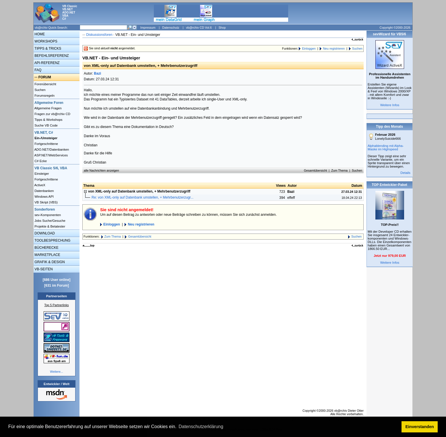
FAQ (37, 70)
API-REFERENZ (47, 63)
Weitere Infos (390, 105)
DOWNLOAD (44, 233)
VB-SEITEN (43, 269)
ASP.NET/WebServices (51, 155)
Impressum (148, 27)
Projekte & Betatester (49, 226)
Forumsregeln (44, 95)
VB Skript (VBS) (46, 202)
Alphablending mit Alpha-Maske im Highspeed (386, 147)
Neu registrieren (334, 48)
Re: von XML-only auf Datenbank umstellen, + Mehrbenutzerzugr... (142, 197)
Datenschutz (170, 27)
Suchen (40, 90)
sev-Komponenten (47, 215)
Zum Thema (339, 170)
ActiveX (39, 185)
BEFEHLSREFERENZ (51, 56)
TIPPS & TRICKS (47, 48)
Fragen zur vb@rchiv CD (52, 114)
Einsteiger (41, 173)
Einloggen (308, 48)
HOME (39, 34)
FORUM (44, 77)
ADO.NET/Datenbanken (51, 149)
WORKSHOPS (45, 41)
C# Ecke (40, 161)
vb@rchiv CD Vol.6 (199, 27)
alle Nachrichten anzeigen (101, 170)
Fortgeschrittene (46, 143)
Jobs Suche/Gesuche (49, 220)
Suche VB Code (46, 125)
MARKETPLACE (47, 255)
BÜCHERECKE (46, 248)
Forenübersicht (45, 84)
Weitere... (56, 371)
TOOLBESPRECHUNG (52, 240)
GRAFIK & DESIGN (49, 262)
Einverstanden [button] (420, 426)
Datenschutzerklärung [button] (201, 426)
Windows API (44, 196)
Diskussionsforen (99, 35)
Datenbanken (44, 191)
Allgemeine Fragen (48, 108)
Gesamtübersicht (315, 170)
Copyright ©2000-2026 (395, 27)
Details (405, 172)
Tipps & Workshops (48, 119)
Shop (222, 27)
